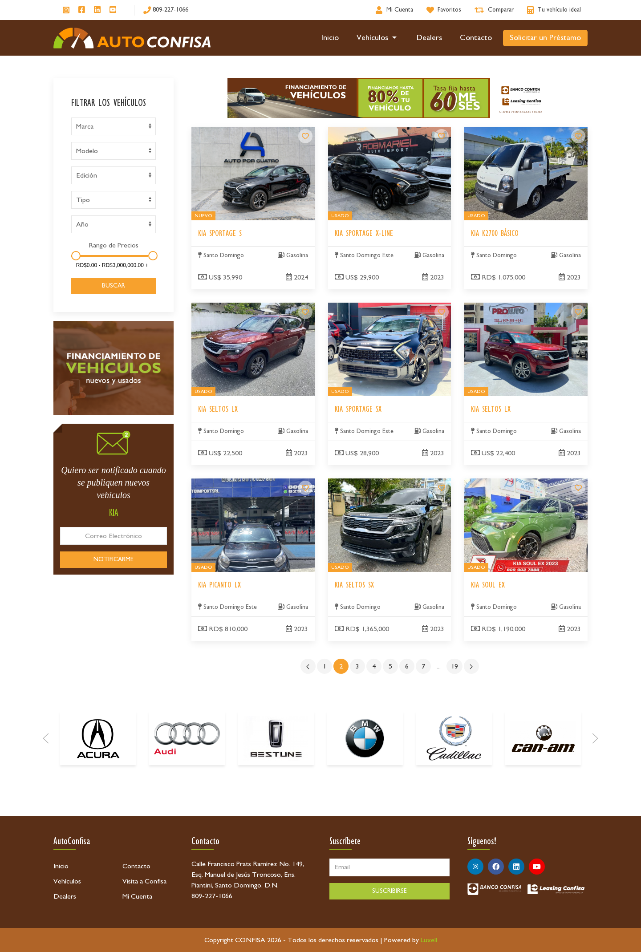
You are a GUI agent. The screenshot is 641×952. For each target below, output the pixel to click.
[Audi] (186, 800)
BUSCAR (113, 286)
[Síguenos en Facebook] (81, 10)
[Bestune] (275, 800)
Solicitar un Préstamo (545, 38)
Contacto (476, 38)
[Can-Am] (543, 800)
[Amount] (112, 265)
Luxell (429, 940)
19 (454, 666)
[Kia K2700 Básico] (578, 136)
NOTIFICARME (113, 559)
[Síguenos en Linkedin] (97, 10)
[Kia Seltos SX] (441, 488)
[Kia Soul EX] (578, 488)
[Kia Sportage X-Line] (441, 136)
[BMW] (365, 800)
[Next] (595, 800)
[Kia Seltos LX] (305, 312)
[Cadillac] (454, 800)
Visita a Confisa (144, 881)
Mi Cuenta (137, 896)
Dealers (429, 38)
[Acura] (97, 800)
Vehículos (378, 37)
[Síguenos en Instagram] (66, 10)
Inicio (330, 38)
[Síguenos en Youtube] (113, 10)
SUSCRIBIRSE (389, 891)
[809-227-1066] (165, 10)
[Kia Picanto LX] (305, 488)
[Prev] (45, 800)
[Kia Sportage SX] (441, 312)
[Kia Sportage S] (305, 136)
